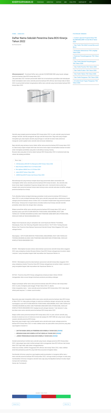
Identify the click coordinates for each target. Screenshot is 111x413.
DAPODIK (58, 2)
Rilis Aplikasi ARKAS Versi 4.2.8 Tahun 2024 (28, 169)
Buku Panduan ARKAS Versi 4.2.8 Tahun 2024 (28, 167)
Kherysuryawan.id (22, 2)
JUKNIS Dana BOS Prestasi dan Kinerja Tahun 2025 (30, 175)
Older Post (66, 404)
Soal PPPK (73, 2)
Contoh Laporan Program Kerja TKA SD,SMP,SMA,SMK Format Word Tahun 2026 (85, 40)
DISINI (60, 331)
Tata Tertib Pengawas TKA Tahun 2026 (86, 77)
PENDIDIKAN (40, 2)
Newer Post (16, 404)
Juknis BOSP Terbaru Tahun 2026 (25, 172)
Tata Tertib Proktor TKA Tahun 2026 (85, 70)
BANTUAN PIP (82, 2)
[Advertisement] (55, 18)
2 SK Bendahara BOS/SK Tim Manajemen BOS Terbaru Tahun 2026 (34, 164)
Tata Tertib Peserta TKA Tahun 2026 (85, 67)
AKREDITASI (50, 2)
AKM (65, 2)
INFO (90, 2)
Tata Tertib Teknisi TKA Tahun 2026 (85, 74)
